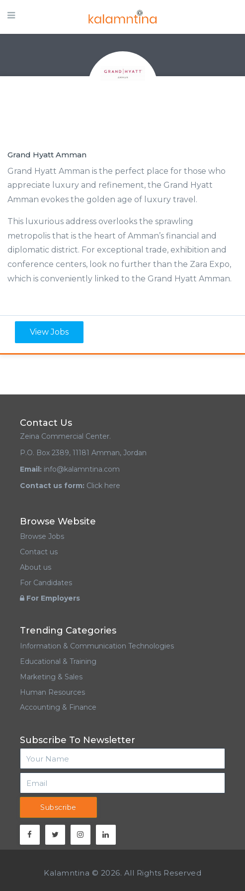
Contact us (39, 551)
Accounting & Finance (58, 707)
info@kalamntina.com (82, 469)
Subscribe (58, 807)
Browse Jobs (42, 536)
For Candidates (46, 582)
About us (35, 567)
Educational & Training (58, 661)
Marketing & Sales (51, 676)
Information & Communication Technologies (97, 645)
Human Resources (52, 692)
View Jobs (49, 332)
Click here (103, 485)
